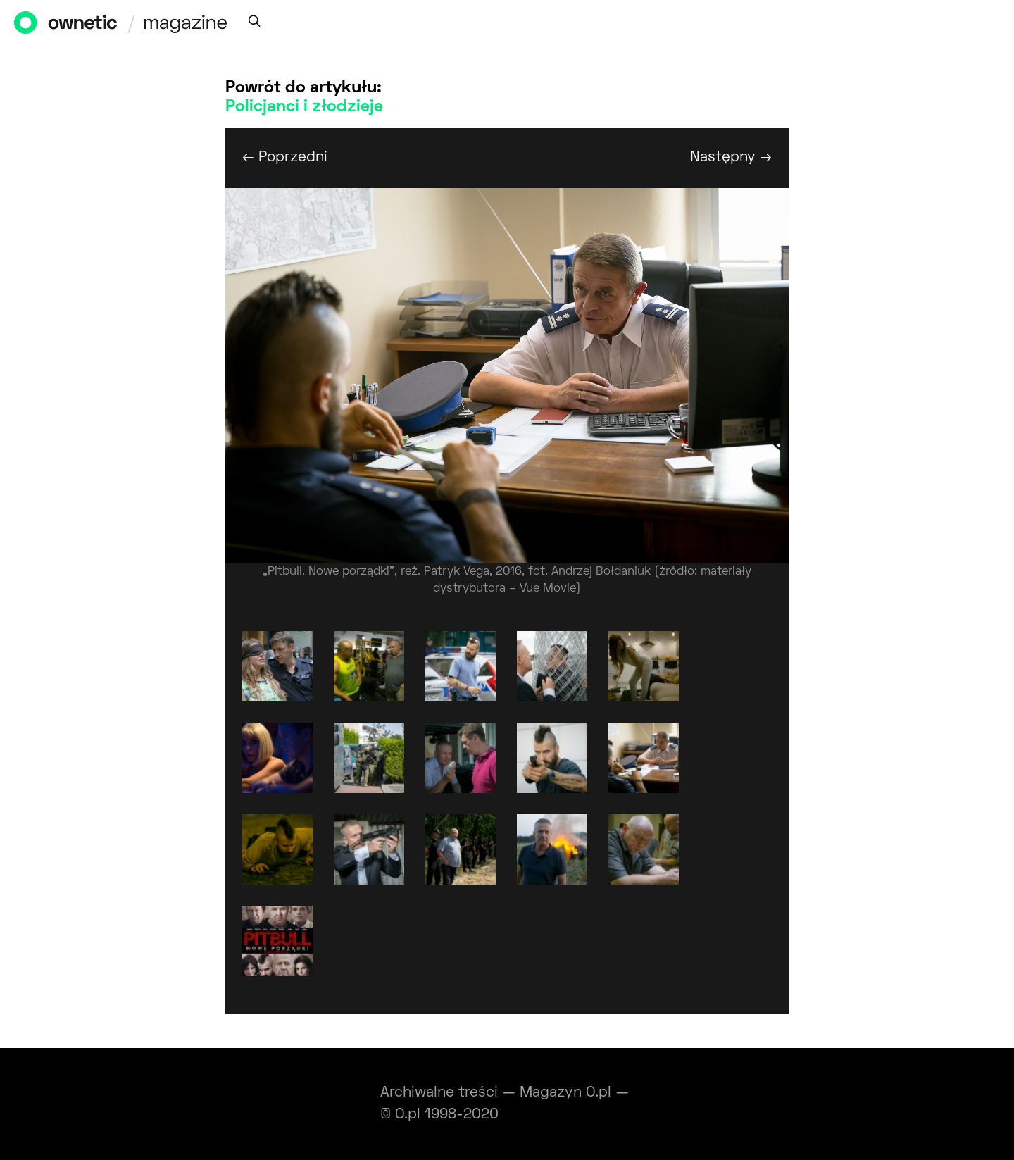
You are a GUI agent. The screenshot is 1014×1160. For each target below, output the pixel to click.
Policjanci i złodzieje (304, 107)
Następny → (731, 157)
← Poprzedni (284, 157)
